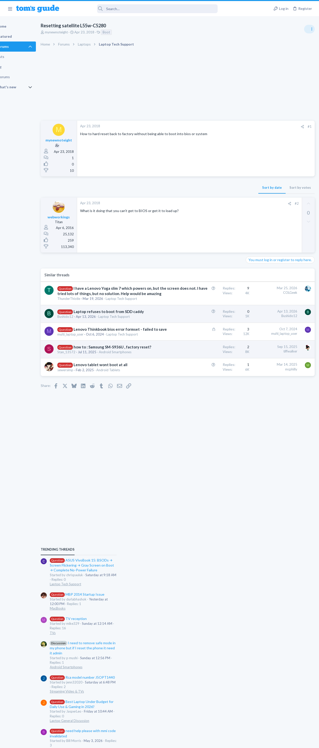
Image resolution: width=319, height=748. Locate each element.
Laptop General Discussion (267, 446)
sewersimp (83, 431)
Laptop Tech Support (90, 319)
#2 (215, 203)
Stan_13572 (84, 403)
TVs (250, 359)
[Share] (220, 126)
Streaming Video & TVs (264, 417)
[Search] (142, 8)
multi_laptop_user (88, 375)
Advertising (105, 741)
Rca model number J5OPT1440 (279, 403)
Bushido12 (83, 342)
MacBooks (255, 334)
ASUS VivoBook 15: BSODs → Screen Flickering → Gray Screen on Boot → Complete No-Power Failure (279, 291)
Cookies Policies (140, 741)
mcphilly (209, 425)
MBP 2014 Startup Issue (274, 320)
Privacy (172, 741)
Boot (123, 32)
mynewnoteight (73, 32)
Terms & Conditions (207, 741)
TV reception (265, 344)
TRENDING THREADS (255, 275)
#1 (228, 126)
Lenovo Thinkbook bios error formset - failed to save (100, 364)
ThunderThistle (86, 315)
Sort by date (190, 187)
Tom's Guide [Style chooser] (278, 719)
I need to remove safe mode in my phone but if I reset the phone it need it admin (280, 373)
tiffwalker (209, 397)
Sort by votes (218, 187)
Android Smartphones (263, 393)
